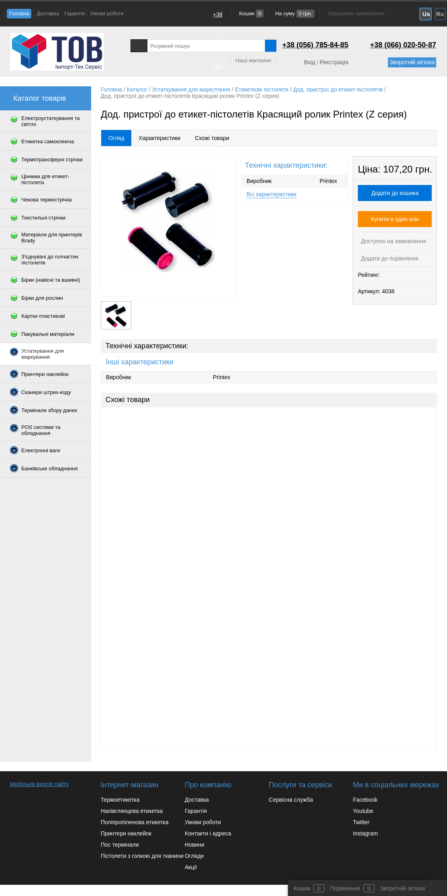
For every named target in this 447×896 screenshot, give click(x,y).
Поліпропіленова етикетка (135, 822)
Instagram (365, 833)
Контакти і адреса (208, 833)
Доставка (48, 13)
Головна (19, 13)
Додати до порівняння (388, 258)
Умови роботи (107, 13)
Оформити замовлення (356, 13)
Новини (194, 844)
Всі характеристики (272, 194)
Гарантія (74, 13)
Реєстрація (334, 62)
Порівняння (345, 888)
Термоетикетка (120, 799)
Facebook (365, 799)
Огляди (194, 856)
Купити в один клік (395, 219)
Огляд (116, 138)
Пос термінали (120, 844)
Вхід (309, 62)
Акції (191, 867)
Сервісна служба (291, 799)
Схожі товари (212, 138)
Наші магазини (253, 60)
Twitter (361, 822)
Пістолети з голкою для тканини (142, 856)
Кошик (251, 13)
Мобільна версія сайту (39, 784)
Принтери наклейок (126, 833)
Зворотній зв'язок (412, 62)
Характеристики (159, 138)
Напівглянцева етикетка (132, 811)
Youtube (363, 811)
